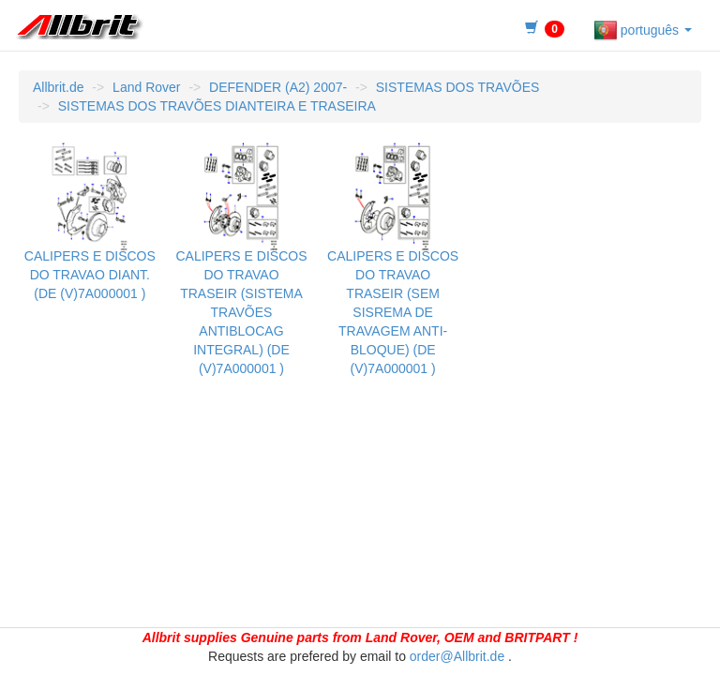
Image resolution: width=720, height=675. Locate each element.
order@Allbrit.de (457, 656)
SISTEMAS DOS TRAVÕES (458, 87)
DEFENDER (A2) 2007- (278, 87)
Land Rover (146, 87)
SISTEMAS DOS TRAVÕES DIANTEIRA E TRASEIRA (217, 105)
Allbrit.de (58, 87)
